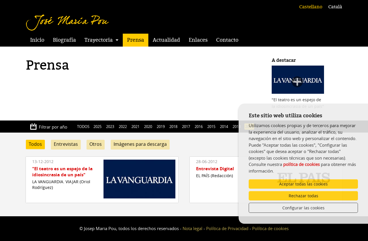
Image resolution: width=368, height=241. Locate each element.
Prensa (135, 40)
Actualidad (166, 40)
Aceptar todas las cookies (303, 184)
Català (335, 7)
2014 (224, 126)
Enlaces (198, 40)
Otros (95, 144)
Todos (35, 144)
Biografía (64, 40)
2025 (97, 126)
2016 (199, 126)
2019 (161, 126)
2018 (173, 126)
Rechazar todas (303, 195)
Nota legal (192, 228)
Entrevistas (66, 144)
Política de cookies (270, 228)
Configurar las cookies (303, 208)
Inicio (37, 40)
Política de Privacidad (227, 228)
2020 (148, 126)
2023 (110, 126)
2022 (123, 126)
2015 (211, 126)
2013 (237, 126)
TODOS (83, 126)
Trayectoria (99, 40)
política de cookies (301, 164)
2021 (135, 126)
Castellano (310, 7)
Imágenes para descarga (140, 144)
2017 (186, 126)
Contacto (227, 40)
